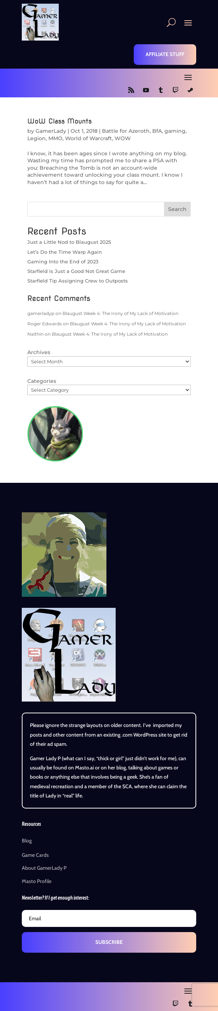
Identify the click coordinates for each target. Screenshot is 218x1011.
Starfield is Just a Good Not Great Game (76, 271)
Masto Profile (36, 881)
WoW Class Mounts (59, 121)
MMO (55, 138)
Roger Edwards (44, 323)
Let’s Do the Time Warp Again (64, 252)
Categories (41, 381)
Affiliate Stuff (165, 54)
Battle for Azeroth (126, 131)
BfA (157, 131)
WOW (123, 138)
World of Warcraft (88, 138)
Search (177, 209)
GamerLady (50, 131)
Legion (36, 138)
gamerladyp (40, 313)
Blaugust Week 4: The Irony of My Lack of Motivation (120, 313)
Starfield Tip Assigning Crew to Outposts (77, 281)
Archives (38, 352)
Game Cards (35, 855)
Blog (27, 840)
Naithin (35, 334)
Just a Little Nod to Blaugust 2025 (69, 242)
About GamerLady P (44, 868)
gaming (174, 131)
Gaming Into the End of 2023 (62, 261)
